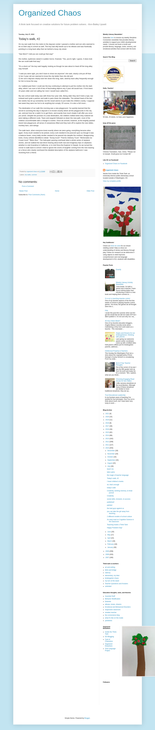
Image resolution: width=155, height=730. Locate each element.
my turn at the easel (112, 581)
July (109, 466)
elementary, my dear (112, 575)
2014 (107, 435)
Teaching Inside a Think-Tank (117, 525)
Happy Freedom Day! (114, 528)
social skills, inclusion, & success (118, 499)
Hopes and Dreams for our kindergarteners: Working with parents (125, 335)
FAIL (106, 311)
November (111, 454)
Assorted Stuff (110, 596)
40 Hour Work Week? (112, 321)
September (111, 460)
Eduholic (108, 601)
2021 (107, 414)
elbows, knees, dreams (113, 604)
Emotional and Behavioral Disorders (118, 607)
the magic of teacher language (117, 475)
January (110, 547)
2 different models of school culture (119, 516)
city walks (28, 174)
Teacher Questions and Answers (116, 584)
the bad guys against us (115, 508)
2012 (107, 442)
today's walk (111, 488)
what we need (116, 246)
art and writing (110, 567)
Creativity (110, 496)
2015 (107, 432)
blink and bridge (110, 570)
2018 (107, 423)
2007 (107, 557)
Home (57, 191)
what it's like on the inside (114, 618)
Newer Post (23, 191)
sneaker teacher (111, 612)
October (110, 457)
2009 (107, 551)
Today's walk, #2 (113, 478)
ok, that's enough (113, 485)
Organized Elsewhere (109, 645)
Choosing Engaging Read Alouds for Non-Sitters (125, 380)
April (109, 538)
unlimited (108, 586)
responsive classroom (113, 610)
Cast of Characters (109, 640)
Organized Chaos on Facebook (116, 164)
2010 (107, 448)
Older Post (90, 191)
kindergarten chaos (112, 578)
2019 (107, 420)
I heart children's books (115, 481)
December (111, 451)
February (110, 544)
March (109, 541)
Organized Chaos (50, 12)
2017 (107, 426)
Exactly (118, 269)
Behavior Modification (112, 599)
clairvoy (108, 573)
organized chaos (112, 170)
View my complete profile (112, 181)
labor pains (111, 472)
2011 (107, 445)
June (109, 532)
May (109, 535)
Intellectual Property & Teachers (116, 351)
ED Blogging (109, 637)
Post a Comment (28, 186)
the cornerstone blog (112, 615)
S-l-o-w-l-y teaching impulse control (117, 298)
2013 (107, 439)
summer (34, 174)
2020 (107, 417)
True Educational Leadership (115, 395)
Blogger (87, 718)
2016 (107, 429)
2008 (107, 554)
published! (110, 502)
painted (109, 505)
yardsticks (108, 621)
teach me (110, 469)
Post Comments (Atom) (36, 195)
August (110, 463)
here (112, 38)
